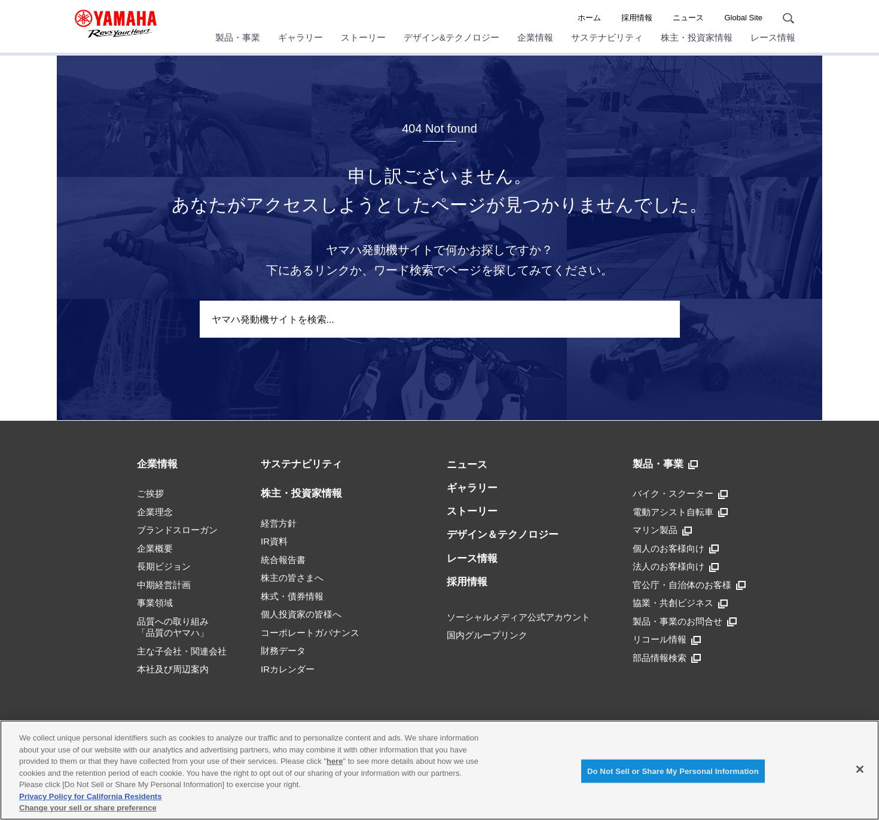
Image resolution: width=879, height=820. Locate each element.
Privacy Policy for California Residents (90, 796)
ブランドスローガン (177, 530)
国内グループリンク (487, 635)
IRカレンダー (288, 669)
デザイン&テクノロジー (451, 37)
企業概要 (155, 548)
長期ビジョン (164, 566)
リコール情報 (667, 639)
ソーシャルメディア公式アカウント (518, 617)
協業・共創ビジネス (680, 603)
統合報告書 (283, 560)
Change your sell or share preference (88, 807)
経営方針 (279, 523)
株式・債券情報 (292, 596)
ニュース (688, 17)
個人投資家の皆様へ (301, 614)
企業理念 (155, 512)
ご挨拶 (150, 493)
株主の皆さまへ (292, 578)
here (334, 761)
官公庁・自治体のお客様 (689, 585)
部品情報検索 (667, 658)
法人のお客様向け (676, 566)
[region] (439, 770)
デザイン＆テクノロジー (502, 534)
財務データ (283, 650)
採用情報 (636, 17)
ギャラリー (300, 37)
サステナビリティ (607, 37)
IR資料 (274, 541)
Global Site (743, 17)
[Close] (860, 769)
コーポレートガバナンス (310, 633)
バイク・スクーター (680, 493)
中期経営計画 (164, 585)
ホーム (589, 17)
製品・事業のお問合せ (685, 621)
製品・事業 (237, 37)
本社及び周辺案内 (173, 669)
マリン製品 (662, 530)
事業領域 (155, 603)
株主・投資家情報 (696, 37)
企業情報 (535, 37)
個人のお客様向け (676, 548)
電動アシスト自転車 (680, 512)
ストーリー (363, 37)
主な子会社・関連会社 (182, 651)
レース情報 (772, 37)
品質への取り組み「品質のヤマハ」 (173, 627)
